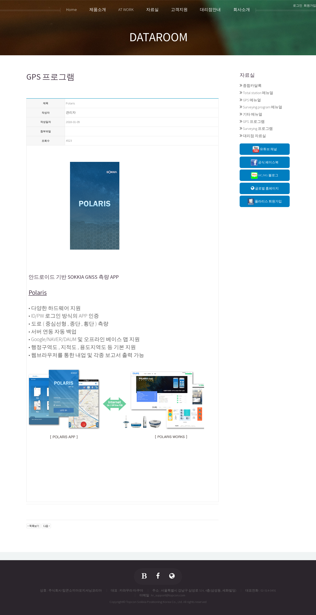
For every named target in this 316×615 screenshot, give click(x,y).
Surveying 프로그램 (258, 128)
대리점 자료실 (254, 135)
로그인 (297, 5)
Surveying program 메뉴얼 (262, 107)
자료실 (247, 75)
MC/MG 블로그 (264, 175)
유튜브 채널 (265, 149)
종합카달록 (252, 85)
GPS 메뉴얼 (252, 100)
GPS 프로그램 (254, 121)
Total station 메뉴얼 (258, 92)
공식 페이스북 (264, 162)
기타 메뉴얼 (252, 114)
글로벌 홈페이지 (265, 188)
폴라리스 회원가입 (265, 201)
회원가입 (310, 5)
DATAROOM (158, 37)
